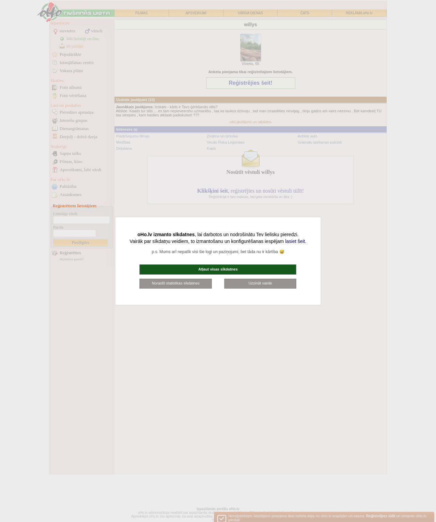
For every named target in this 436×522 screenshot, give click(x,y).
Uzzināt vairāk (260, 283)
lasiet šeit (295, 241)
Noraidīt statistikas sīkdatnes (176, 283)
